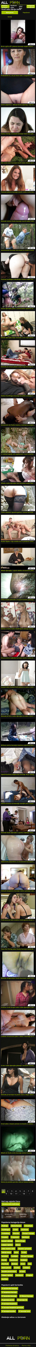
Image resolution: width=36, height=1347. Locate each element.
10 (11, 1193)
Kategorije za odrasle (30, 6)
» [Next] (33, 1209)
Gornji (10, 17)
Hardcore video (13, 6)
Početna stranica (4, 6)
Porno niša (26, 1345)
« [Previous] (3, 1209)
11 (16, 1193)
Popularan (26, 12)
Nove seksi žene (20, 6)
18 (24, 1193)
